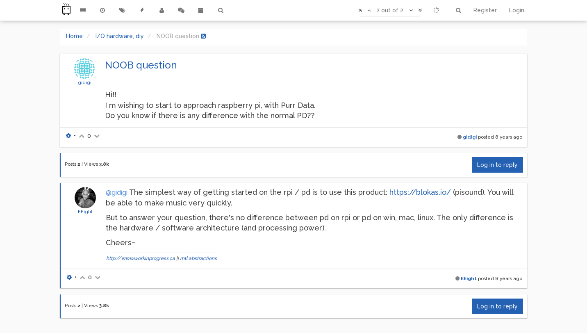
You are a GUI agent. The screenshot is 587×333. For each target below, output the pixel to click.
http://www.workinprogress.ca (140, 258)
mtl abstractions (198, 258)
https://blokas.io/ (420, 192)
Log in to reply (497, 165)
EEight (85, 211)
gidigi (84, 82)
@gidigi (116, 192)
